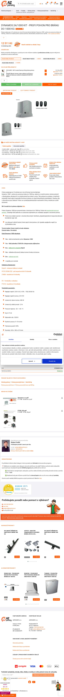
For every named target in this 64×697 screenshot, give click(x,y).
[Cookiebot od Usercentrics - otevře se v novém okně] (55, 334)
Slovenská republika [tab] (19, 146)
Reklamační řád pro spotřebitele (21, 646)
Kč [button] (40, 3)
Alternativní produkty (54, 18)
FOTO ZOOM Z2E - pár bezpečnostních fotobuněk (16, 271)
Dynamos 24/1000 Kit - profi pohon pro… (25, 12)
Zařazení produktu (54, 17)
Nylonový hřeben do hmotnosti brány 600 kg (51, 532)
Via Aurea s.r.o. (23, 691)
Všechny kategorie (6, 10)
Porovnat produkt (10, 90)
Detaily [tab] (32, 339)
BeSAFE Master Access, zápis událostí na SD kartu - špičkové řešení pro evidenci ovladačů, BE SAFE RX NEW (19, 75)
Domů (17, 10)
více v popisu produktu (54, 33)
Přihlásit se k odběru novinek (43, 675)
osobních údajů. (22, 678)
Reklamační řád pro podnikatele (21, 650)
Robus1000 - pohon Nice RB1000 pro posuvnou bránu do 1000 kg (11, 575)
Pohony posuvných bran (42, 10)
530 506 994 (19, 449)
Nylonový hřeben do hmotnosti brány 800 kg (11, 532)
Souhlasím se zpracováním (13, 678)
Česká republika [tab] (6, 146)
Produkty (23, 10)
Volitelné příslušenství (25, 18)
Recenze (24, 17)
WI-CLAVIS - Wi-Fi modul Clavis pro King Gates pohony (20, 71)
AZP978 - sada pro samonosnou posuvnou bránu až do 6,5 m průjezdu (31, 532)
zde (24, 206)
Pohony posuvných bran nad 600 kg (25, 385)
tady (40, 478)
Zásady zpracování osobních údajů (22, 658)
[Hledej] (18, 3)
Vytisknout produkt (28, 90)
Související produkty (40, 18)
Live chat (5, 506)
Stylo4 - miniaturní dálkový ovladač (12, 268)
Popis (17, 17)
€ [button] (42, 3)
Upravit (32, 361)
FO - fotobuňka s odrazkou (9, 281)
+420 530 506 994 (8, 504)
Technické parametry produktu (38, 17)
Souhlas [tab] (11, 339)
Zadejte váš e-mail (7, 675)
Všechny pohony (31, 10)
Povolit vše (52, 361)
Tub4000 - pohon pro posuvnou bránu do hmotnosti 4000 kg (50, 575)
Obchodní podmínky (18, 643)
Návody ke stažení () (10, 18)
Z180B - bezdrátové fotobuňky (11, 274)
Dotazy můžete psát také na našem (22, 451)
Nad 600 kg (53, 10)
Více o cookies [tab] (52, 339)
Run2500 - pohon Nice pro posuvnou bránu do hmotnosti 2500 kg (32, 575)
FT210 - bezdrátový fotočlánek (11, 284)
